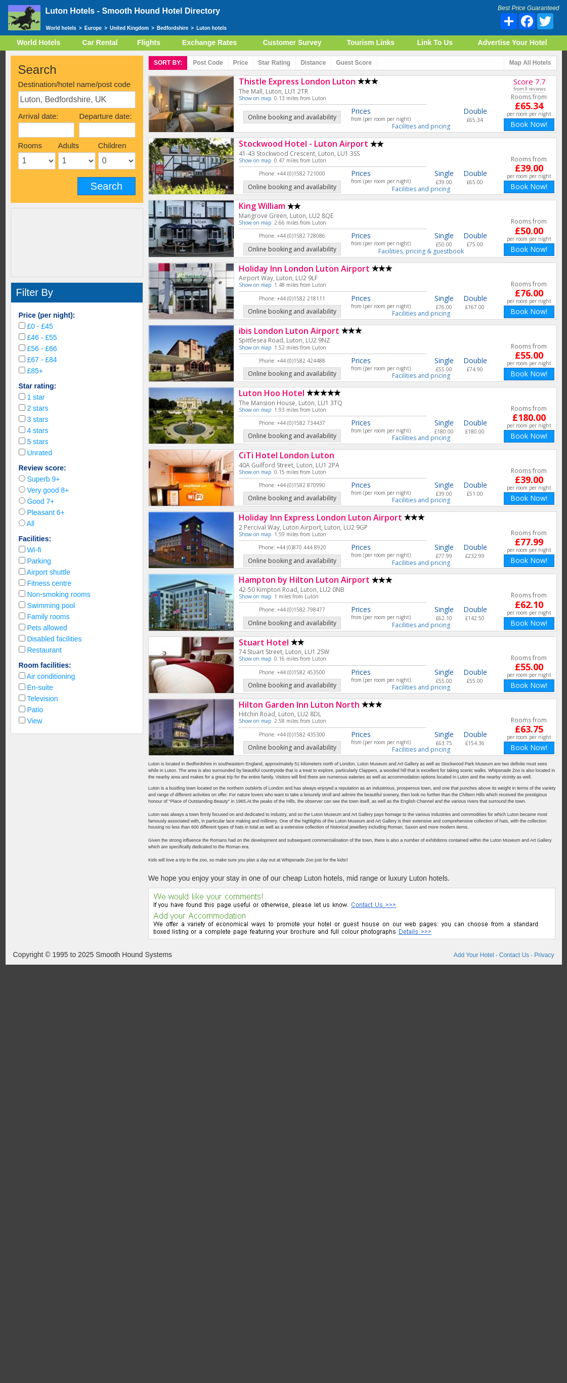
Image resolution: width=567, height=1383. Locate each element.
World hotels (61, 28)
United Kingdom (129, 28)
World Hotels (38, 42)
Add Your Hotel (474, 955)
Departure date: (105, 116)
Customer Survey (292, 42)
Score (354, 62)
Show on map (255, 98)
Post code (208, 62)
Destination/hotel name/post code (74, 84)
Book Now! (528, 124)
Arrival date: (38, 116)
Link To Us (435, 42)
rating (274, 62)
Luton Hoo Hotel (271, 393)
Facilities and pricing (421, 126)
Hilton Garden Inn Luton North (299, 704)
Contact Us (514, 955)
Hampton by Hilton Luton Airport (304, 579)
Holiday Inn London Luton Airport (304, 268)
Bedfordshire (172, 28)
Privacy (544, 955)
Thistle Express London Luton (297, 81)
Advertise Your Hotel (512, 42)
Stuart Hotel (264, 642)
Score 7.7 (529, 81)
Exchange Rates (209, 42)
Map (530, 63)
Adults (68, 145)
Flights (148, 42)
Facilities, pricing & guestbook (421, 251)
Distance (313, 62)
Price (240, 62)
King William (262, 205)
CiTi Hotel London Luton (286, 455)
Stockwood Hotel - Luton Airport (303, 143)
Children (112, 145)
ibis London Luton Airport (289, 330)
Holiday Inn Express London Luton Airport (320, 517)
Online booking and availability (292, 117)
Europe (93, 28)
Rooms (30, 145)
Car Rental (100, 42)
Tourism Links (370, 42)
